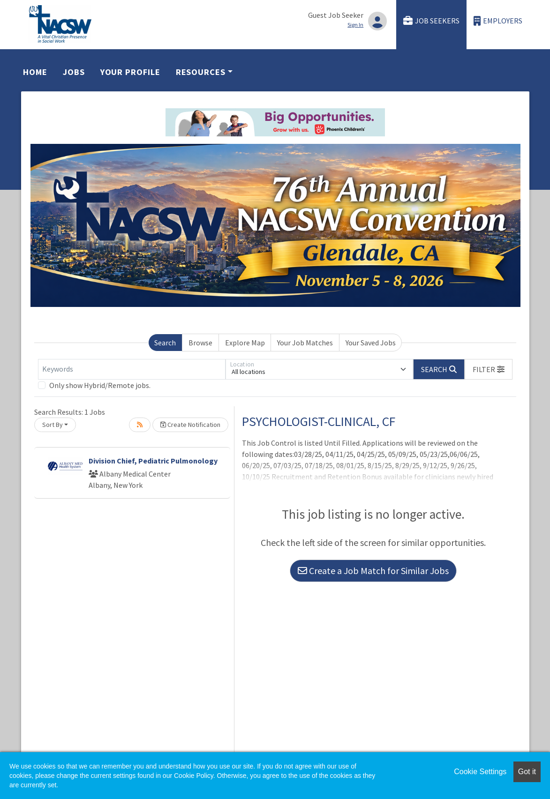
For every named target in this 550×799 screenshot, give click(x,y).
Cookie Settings (480, 772)
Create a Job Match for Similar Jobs (373, 570)
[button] (488, 369)
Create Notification (190, 424)
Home (35, 72)
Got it (527, 772)
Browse (200, 342)
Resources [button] (201, 72)
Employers (498, 21)
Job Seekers (431, 21)
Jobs (74, 72)
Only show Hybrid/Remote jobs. (100, 385)
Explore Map (245, 342)
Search (165, 342)
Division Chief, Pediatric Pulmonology (153, 460)
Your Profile (130, 72)
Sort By (52, 424)
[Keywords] (132, 369)
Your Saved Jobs (371, 342)
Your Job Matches (305, 342)
